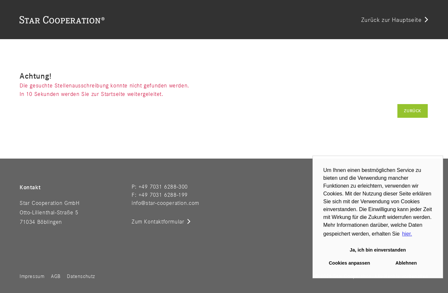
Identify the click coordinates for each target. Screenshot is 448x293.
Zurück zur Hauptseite (391, 20)
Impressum (32, 276)
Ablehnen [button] (406, 263)
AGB (56, 276)
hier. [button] (407, 234)
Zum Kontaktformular (158, 222)
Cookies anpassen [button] (349, 263)
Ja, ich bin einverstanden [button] (378, 250)
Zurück (412, 111)
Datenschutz (81, 276)
